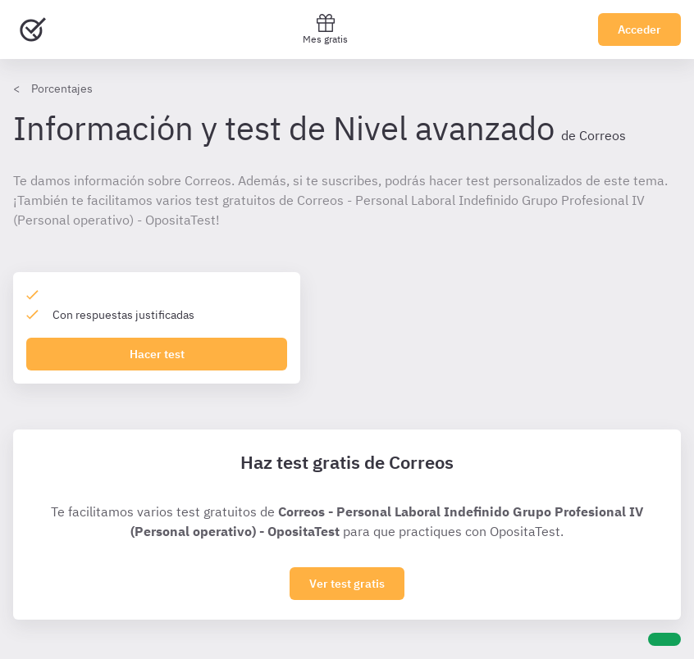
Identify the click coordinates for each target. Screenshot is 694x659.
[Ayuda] (664, 639)
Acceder (639, 29)
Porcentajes (62, 88)
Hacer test (157, 354)
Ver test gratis (347, 583)
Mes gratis (325, 29)
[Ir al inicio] (33, 29)
